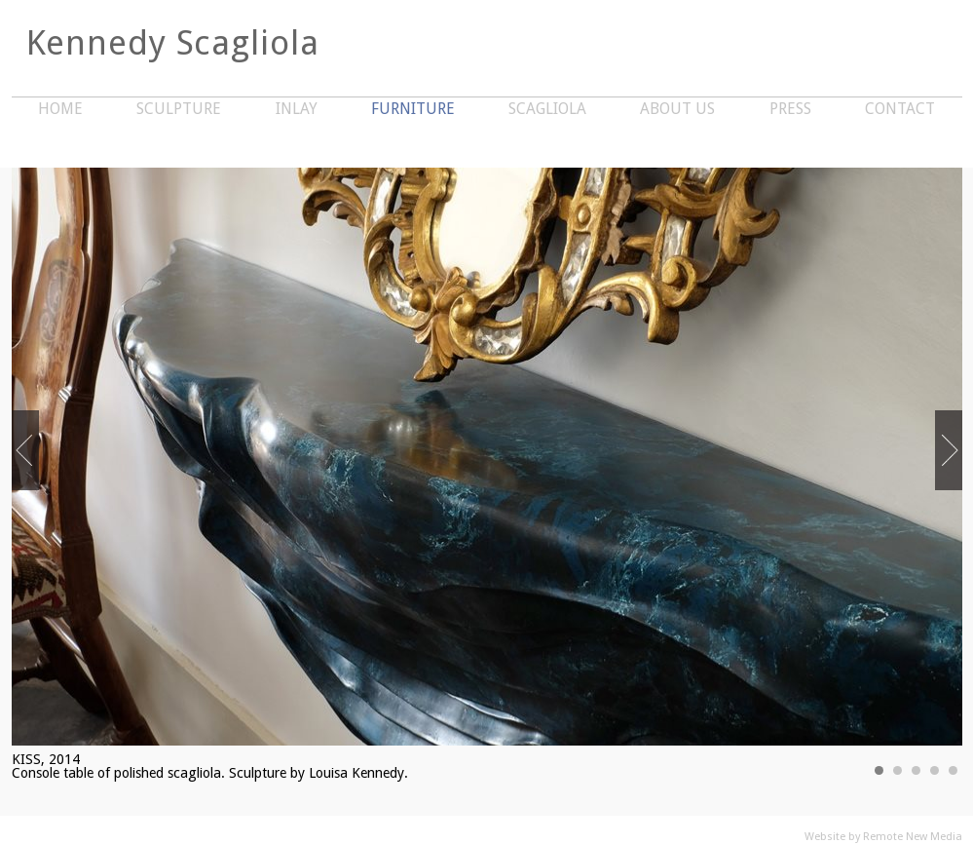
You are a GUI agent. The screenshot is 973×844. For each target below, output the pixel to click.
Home (60, 108)
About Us (677, 108)
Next (948, 450)
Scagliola (547, 108)
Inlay (297, 108)
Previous (25, 450)
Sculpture (178, 108)
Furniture (413, 108)
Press (790, 108)
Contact (900, 108)
